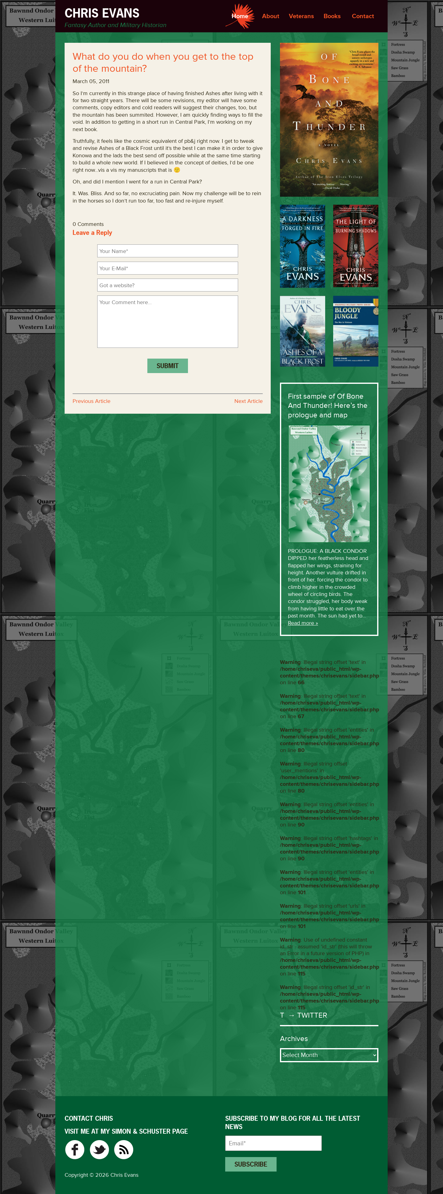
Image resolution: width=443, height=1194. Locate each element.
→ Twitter (306, 1015)
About (270, 16)
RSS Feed (124, 1149)
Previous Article (91, 401)
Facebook (75, 1149)
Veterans (301, 16)
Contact (363, 16)
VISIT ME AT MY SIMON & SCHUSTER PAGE (126, 1131)
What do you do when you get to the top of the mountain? (163, 62)
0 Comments (88, 224)
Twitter (99, 1149)
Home (240, 16)
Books (332, 16)
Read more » (303, 623)
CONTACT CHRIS (89, 1118)
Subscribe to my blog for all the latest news (292, 1123)
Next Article (248, 401)
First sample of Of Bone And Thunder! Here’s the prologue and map (328, 406)
